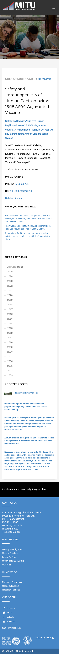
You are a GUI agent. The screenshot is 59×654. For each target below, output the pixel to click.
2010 (10, 342)
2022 (10, 285)
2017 (10, 309)
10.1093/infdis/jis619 (21, 191)
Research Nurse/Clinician (26, 393)
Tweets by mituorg (44, 637)
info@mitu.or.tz (10, 528)
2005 (10, 366)
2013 (39, 79)
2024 (10, 276)
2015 (10, 318)
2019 (10, 300)
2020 (10, 295)
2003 (10, 375)
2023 (10, 281)
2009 (10, 347)
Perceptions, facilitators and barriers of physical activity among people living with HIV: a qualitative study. (27, 236)
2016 (10, 314)
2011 (10, 337)
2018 (10, 304)
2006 (10, 361)
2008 (10, 351)
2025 (10, 271)
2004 (10, 370)
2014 (10, 323)
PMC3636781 (21, 184)
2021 (10, 290)
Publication (46, 79)
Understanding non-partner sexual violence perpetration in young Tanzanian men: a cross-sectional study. (25, 407)
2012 (10, 333)
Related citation (13, 198)
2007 (10, 356)
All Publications (15, 267)
